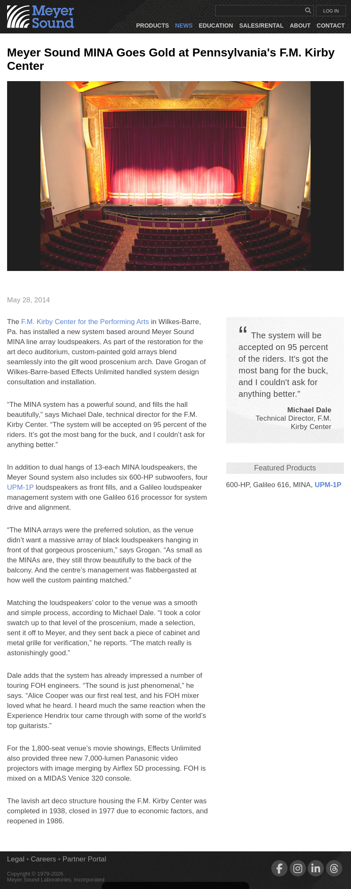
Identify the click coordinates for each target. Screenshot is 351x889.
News (184, 25)
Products (152, 25)
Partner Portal (84, 859)
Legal (16, 859)
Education (216, 25)
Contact (331, 25)
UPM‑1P (328, 485)
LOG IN (331, 10)
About (300, 25)
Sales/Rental (261, 25)
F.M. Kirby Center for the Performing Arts (85, 322)
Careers (43, 859)
